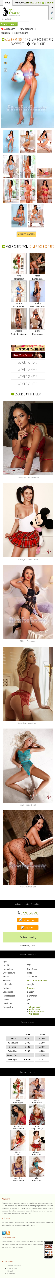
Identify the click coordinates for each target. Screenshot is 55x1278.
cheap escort (35, 1007)
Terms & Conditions (14, 1266)
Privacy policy (12, 1268)
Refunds (10, 1271)
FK (36, 980)
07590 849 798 (27, 913)
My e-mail (27, 927)
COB (32, 980)
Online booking (28, 937)
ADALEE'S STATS (26, 234)
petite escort (34, 1009)
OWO (45, 980)
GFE (40, 980)
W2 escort (34, 1014)
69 (28, 980)
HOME (7, 3)
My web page (27, 919)
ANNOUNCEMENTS (23, 3)
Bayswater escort (37, 1011)
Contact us (11, 1273)
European (31, 988)
